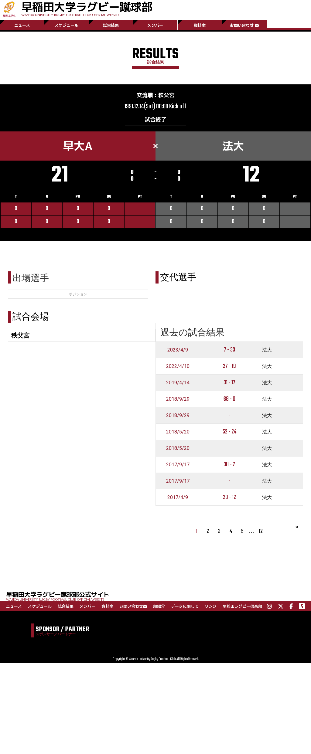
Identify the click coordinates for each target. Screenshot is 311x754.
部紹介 (159, 606)
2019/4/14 (178, 382)
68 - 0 (229, 399)
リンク (211, 606)
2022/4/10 (178, 366)
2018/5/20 (178, 432)
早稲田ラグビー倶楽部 (242, 606)
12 (261, 531)
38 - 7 (229, 464)
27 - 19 (229, 366)
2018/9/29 (178, 399)
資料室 (200, 25)
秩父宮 (166, 95)
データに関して (185, 606)
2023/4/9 (177, 350)
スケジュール (66, 25)
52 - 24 (229, 431)
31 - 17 (229, 382)
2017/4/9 (177, 497)
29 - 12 (229, 497)
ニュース (22, 25)
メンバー (155, 25)
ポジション (78, 294)
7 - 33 (229, 350)
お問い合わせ (244, 25)
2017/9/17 (178, 464)
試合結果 (111, 25)
